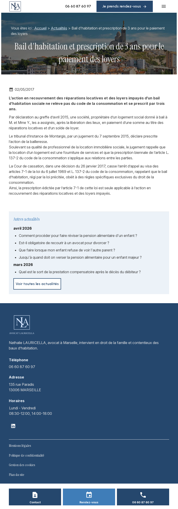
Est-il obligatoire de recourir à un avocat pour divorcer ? (64, 243)
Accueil (39, 28)
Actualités (57, 28)
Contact (35, 502)
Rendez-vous (88, 502)
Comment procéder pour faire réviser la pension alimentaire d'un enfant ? (78, 235)
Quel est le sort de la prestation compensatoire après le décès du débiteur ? (80, 272)
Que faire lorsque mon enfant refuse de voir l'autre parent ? (67, 250)
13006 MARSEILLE (25, 387)
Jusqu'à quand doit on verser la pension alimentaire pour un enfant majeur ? (80, 257)
